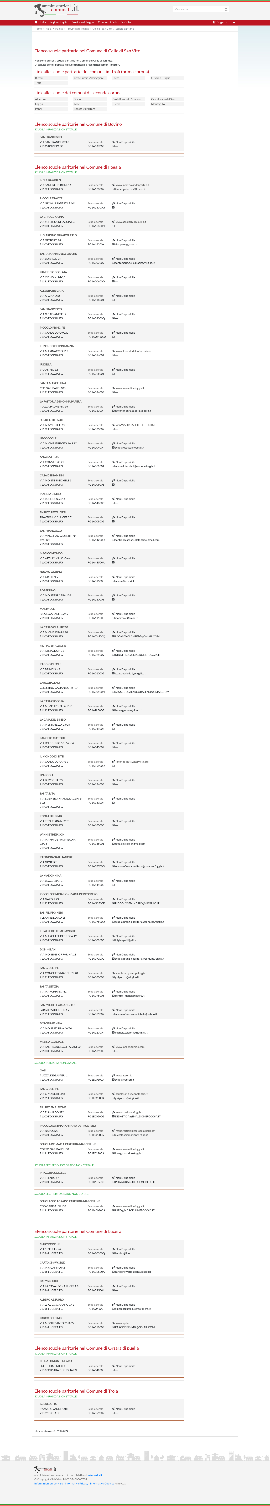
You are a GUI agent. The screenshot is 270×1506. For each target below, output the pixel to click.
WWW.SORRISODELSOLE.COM (135, 424)
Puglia (59, 28)
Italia (48, 28)
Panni (38, 108)
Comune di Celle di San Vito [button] (114, 22)
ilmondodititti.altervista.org (132, 761)
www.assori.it (124, 1075)
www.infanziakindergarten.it (132, 184)
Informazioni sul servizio (48, 1483)
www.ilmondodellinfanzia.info (133, 351)
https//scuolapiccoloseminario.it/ (135, 1130)
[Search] (199, 9)
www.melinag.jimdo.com (130, 1046)
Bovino (78, 99)
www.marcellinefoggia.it (130, 388)
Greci (77, 103)
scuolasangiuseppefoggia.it (132, 973)
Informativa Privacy (76, 1483)
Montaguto (158, 103)
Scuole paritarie (125, 28)
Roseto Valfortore (84, 108)
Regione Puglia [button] (59, 22)
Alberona (40, 99)
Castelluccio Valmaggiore (89, 77)
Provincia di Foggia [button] (82, 22)
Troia (38, 82)
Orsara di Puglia (160, 77)
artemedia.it (95, 1475)
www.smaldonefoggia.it (129, 1112)
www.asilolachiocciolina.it (131, 221)
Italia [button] (43, 22)
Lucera (116, 103)
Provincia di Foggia (77, 28)
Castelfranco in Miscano (126, 99)
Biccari (39, 77)
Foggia (39, 103)
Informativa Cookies (102, 1483)
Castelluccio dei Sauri (163, 99)
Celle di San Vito (102, 28)
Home (38, 28)
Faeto (115, 77)
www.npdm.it (124, 1323)
